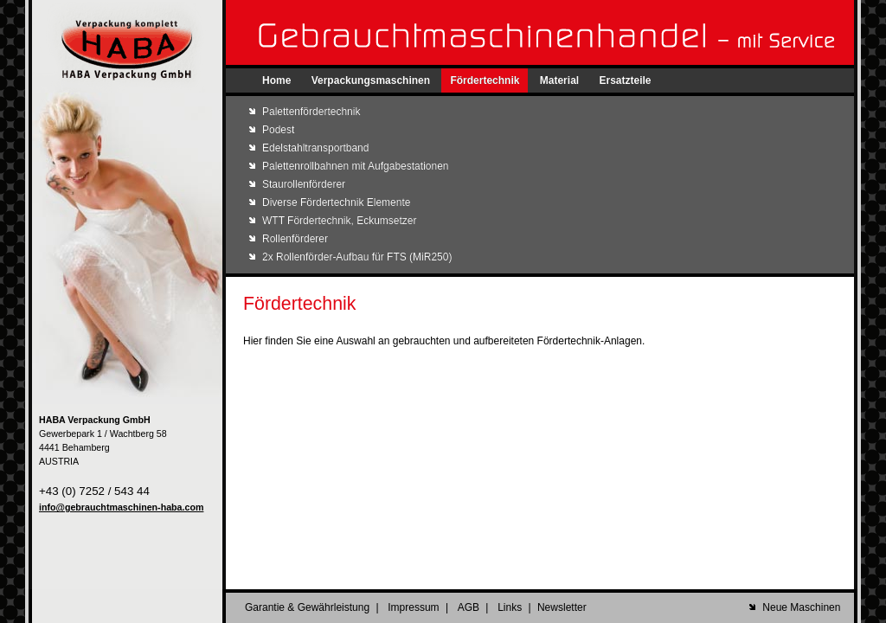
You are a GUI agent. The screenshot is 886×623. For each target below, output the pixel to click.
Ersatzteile (625, 80)
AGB (468, 607)
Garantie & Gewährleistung (307, 607)
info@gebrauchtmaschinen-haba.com (121, 507)
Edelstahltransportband (315, 148)
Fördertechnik (484, 80)
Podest (278, 130)
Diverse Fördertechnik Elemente (336, 202)
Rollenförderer (295, 239)
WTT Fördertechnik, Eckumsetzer (339, 221)
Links (510, 607)
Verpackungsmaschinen (370, 80)
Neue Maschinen (801, 607)
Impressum (413, 607)
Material (559, 80)
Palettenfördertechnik (311, 112)
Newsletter (562, 607)
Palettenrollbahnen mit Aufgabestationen (355, 166)
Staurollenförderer (303, 184)
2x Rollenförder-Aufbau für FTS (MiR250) (357, 257)
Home (276, 80)
